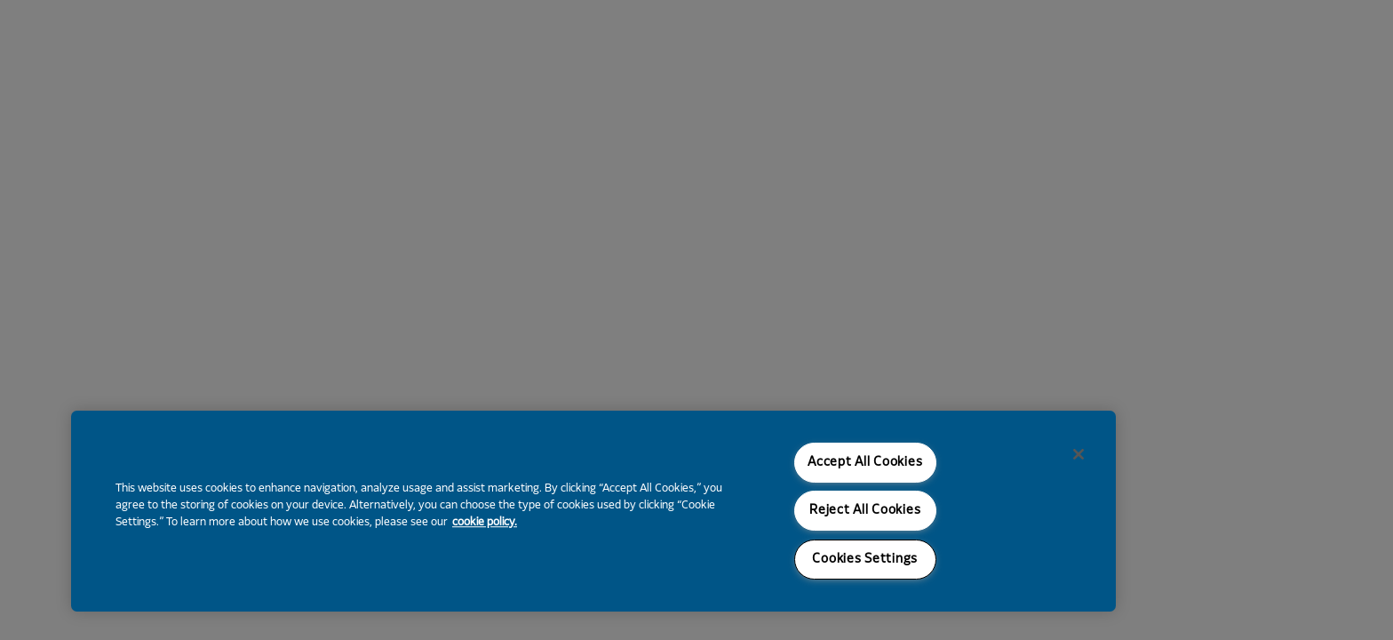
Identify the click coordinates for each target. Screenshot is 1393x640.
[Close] (1078, 454)
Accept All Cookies (865, 462)
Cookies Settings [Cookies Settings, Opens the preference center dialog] (865, 559)
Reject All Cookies (864, 510)
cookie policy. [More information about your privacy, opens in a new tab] (484, 522)
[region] (593, 511)
